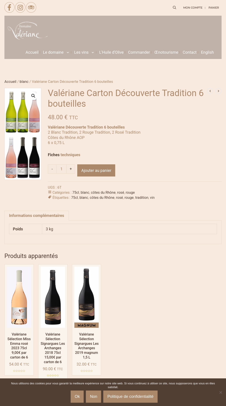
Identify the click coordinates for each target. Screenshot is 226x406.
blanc (24, 82)
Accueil (10, 82)
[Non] (220, 392)
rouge (130, 192)
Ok (77, 396)
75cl (75, 192)
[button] (33, 96)
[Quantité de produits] (61, 169)
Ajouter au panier (96, 170)
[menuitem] (207, 52)
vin (152, 197)
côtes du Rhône (103, 192)
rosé (120, 192)
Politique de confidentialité (130, 396)
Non (93, 396)
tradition (142, 197)
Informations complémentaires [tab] (36, 215)
